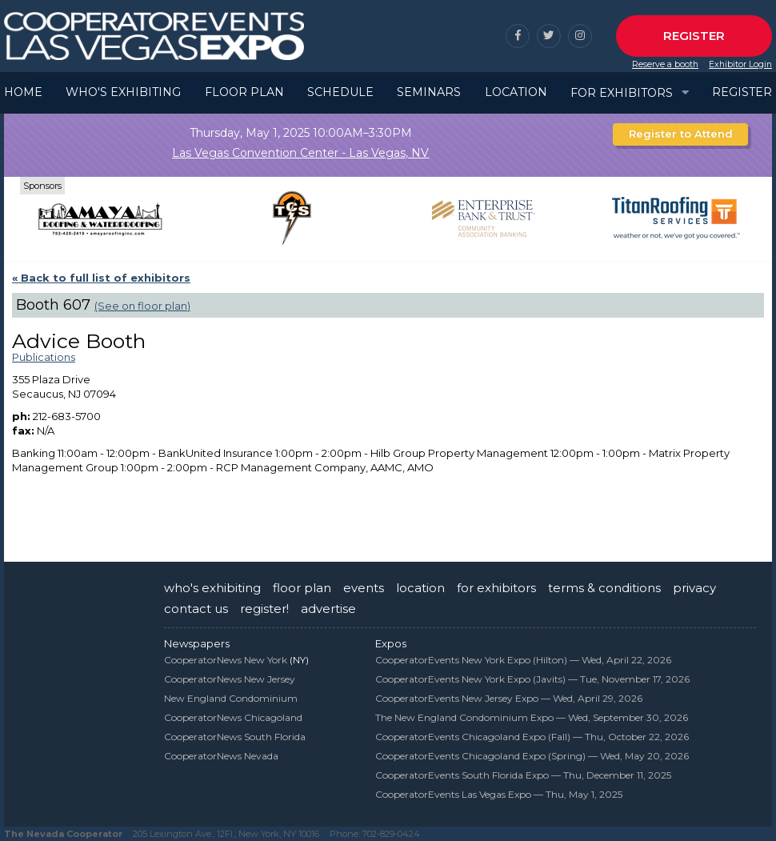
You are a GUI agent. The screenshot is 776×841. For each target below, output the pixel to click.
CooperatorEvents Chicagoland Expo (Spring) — (532, 756)
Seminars (429, 92)
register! (264, 608)
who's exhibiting (212, 587)
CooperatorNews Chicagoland (233, 717)
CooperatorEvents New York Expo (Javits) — (532, 679)
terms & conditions (604, 587)
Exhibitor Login (740, 64)
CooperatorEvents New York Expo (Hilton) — (523, 660)
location (420, 587)
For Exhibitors (621, 93)
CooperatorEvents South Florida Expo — (523, 775)
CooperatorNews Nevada (221, 756)
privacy (694, 587)
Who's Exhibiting (123, 92)
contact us (196, 608)
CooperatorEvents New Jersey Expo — (508, 698)
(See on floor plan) (142, 305)
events (363, 587)
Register (694, 35)
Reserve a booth (665, 64)
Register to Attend (681, 133)
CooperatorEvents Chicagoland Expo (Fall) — (532, 737)
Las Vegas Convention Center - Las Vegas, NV (300, 153)
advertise (328, 608)
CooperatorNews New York (225, 660)
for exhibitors (496, 587)
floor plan (302, 587)
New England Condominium (231, 698)
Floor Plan (244, 92)
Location (516, 92)
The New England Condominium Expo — (531, 717)
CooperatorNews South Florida (235, 737)
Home (23, 92)
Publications (43, 356)
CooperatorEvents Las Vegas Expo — (498, 794)
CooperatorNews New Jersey (229, 679)
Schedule (340, 92)
